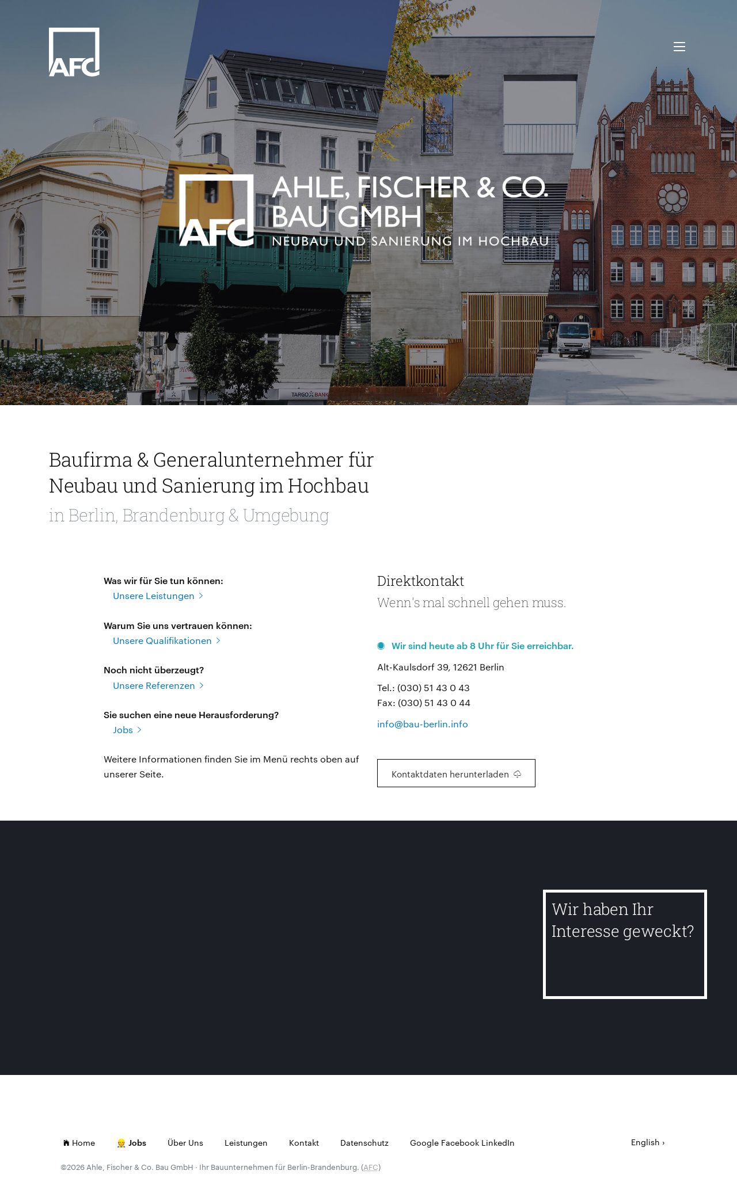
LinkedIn (498, 1142)
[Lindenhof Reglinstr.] (113, 949)
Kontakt (304, 1142)
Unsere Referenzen (158, 685)
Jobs (127, 729)
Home (79, 1142)
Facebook (460, 1142)
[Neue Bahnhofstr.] (284, 949)
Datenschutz (364, 1142)
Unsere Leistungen (158, 595)
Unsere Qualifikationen (166, 640)
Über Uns (185, 1142)
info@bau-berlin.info (422, 724)
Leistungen (246, 1142)
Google (424, 1142)
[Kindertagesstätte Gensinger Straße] (454, 949)
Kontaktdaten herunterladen (456, 774)
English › (648, 1141)
